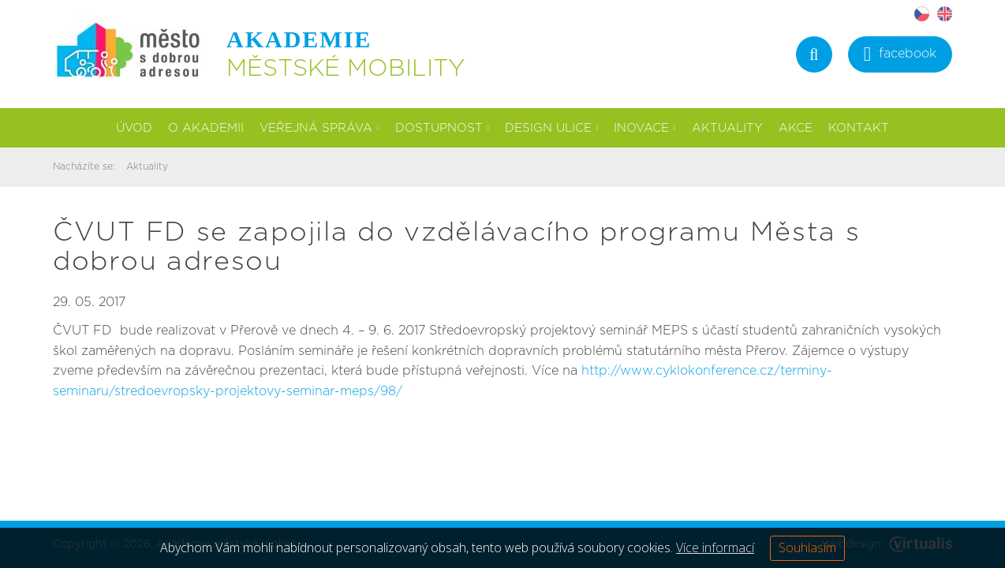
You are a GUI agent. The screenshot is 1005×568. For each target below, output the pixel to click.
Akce (796, 128)
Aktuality (727, 128)
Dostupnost (442, 128)
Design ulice (551, 128)
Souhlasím (807, 547)
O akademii (206, 128)
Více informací (715, 547)
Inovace (644, 128)
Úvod (134, 128)
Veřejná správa (319, 128)
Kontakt (858, 128)
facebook (900, 55)
